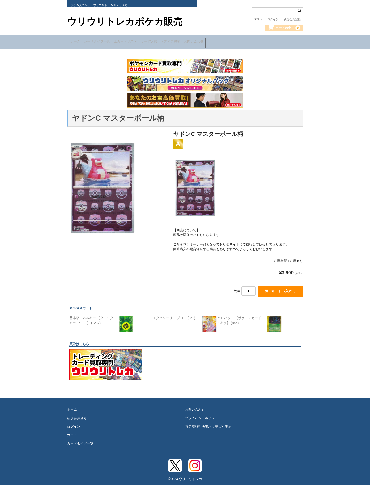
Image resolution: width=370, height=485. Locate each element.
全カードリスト (139, 42)
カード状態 (168, 42)
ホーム (77, 42)
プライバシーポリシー (201, 415)
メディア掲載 (196, 42)
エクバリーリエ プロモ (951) (174, 315)
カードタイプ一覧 (105, 42)
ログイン (273, 19)
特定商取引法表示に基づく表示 (208, 424)
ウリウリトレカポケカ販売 (125, 21)
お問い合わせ (226, 42)
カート (72, 432)
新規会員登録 (292, 19)
